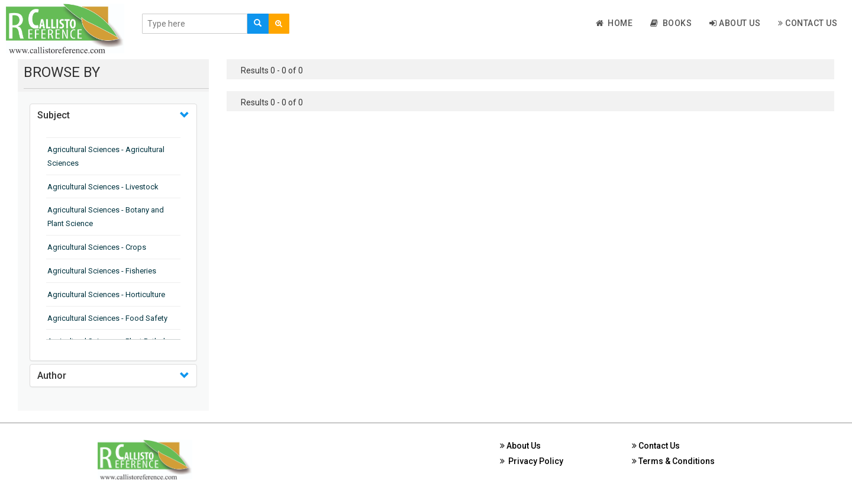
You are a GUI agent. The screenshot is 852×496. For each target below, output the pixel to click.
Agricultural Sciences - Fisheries (101, 270)
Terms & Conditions (673, 461)
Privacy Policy (531, 461)
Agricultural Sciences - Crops (96, 247)
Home (614, 23)
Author (51, 375)
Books (671, 23)
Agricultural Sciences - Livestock (103, 186)
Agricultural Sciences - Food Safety (107, 318)
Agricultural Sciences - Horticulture (106, 294)
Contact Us (807, 23)
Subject (53, 115)
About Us (734, 23)
